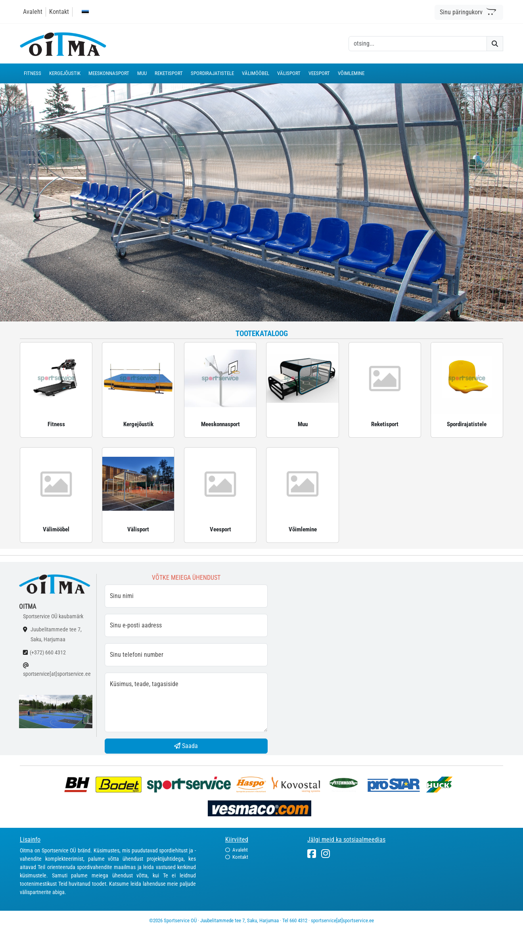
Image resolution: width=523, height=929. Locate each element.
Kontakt (59, 11)
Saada (186, 746)
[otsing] (418, 43)
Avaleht (32, 11)
